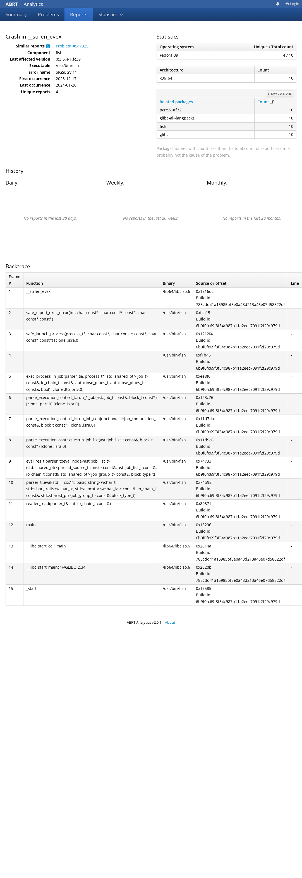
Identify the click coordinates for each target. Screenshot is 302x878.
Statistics (111, 14)
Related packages (176, 101)
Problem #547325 (72, 46)
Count (263, 101)
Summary (16, 14)
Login (292, 3)
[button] (48, 46)
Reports (78, 14)
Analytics (24, 4)
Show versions (280, 93)
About (170, 622)
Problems (48, 14)
